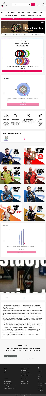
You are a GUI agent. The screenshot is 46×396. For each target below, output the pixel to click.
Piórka (28, 12)
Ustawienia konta (24, 383)
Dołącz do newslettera (10, 356)
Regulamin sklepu (7, 381)
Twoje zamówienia (24, 381)
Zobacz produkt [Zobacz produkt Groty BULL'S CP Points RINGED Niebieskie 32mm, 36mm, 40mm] (21, 252)
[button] (33, 4)
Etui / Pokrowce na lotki (11, 15)
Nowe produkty (32, 15)
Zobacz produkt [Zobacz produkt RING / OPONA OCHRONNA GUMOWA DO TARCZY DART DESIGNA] (22, 70)
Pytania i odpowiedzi (8, 386)
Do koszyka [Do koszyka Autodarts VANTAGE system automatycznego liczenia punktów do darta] (23, 104)
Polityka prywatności (8, 383)
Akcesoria (22, 15)
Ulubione (22, 385)
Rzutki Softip (21, 12)
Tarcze (2, 12)
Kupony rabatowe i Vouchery (10, 385)
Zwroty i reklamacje (25, 375)
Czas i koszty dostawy (25, 372)
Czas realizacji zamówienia (26, 374)
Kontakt (5, 370)
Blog (5, 372)
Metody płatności (24, 370)
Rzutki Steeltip (10, 12)
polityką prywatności (31, 358)
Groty (41, 12)
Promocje (38, 15)
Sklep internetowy (22, 395)
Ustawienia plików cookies (9, 388)
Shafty (35, 12)
